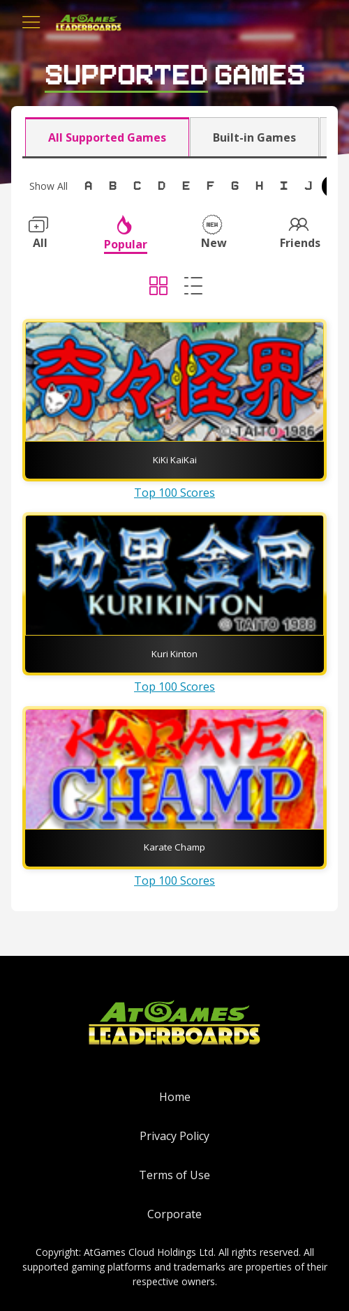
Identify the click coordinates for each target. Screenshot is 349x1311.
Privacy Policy (174, 1136)
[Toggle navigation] (31, 22)
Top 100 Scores (174, 492)
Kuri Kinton (174, 653)
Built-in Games (254, 137)
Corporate (174, 1214)
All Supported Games (107, 137)
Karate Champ (174, 847)
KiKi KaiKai (175, 460)
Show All (48, 186)
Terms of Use (174, 1175)
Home (175, 1096)
